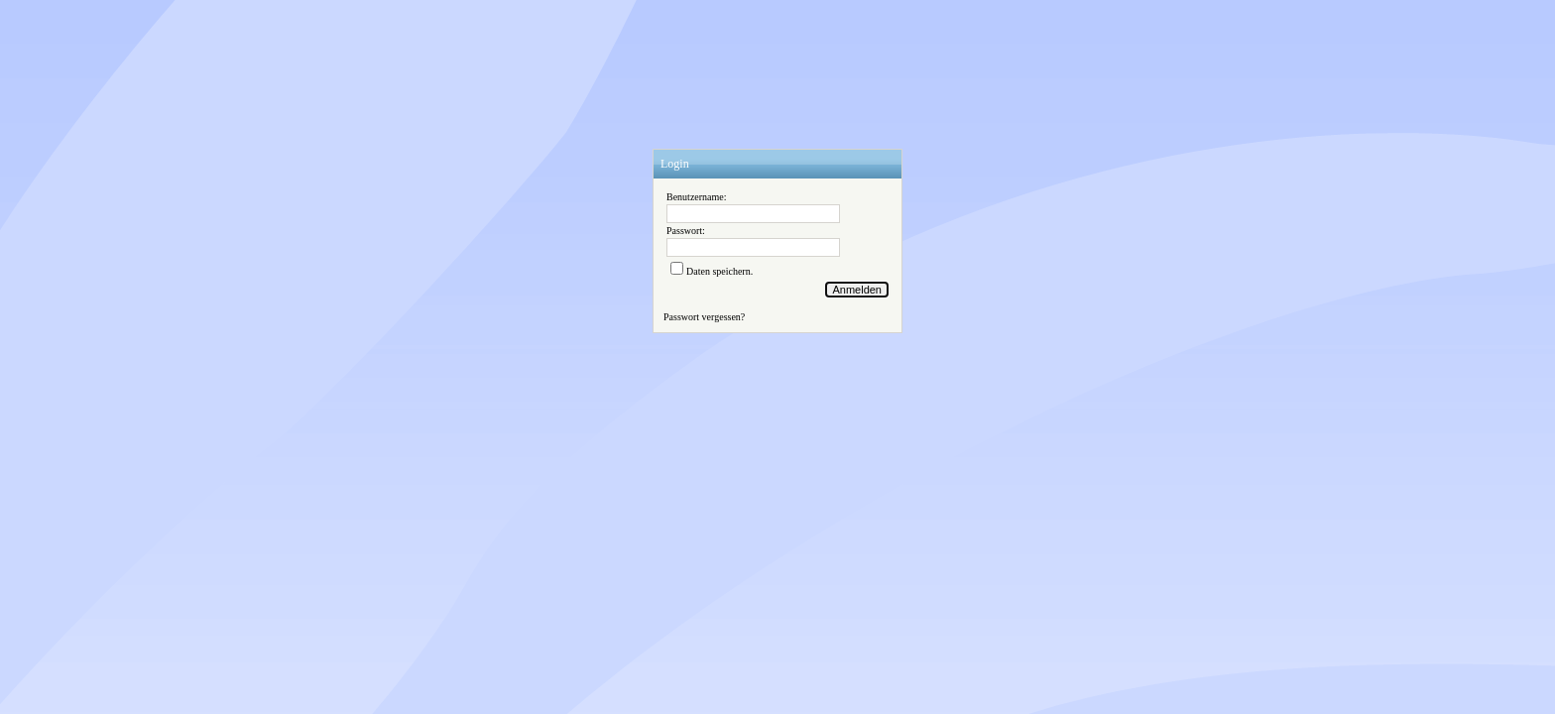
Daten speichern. (719, 271)
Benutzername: (696, 196)
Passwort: (685, 230)
